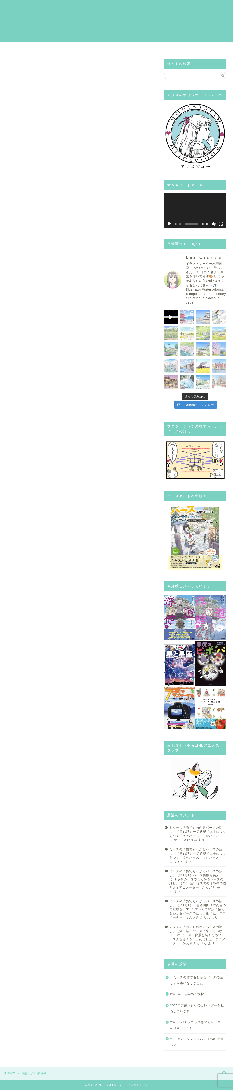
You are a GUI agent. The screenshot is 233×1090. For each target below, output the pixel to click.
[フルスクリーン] (220, 224)
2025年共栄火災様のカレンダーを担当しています (197, 1008)
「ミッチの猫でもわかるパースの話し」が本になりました (196, 980)
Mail (210, 48)
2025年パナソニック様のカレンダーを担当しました (197, 1025)
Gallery (100, 48)
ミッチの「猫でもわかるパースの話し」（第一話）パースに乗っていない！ (195, 931)
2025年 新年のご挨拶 (187, 994)
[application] (195, 210)
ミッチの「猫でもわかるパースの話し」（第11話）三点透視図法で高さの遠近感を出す (197, 905)
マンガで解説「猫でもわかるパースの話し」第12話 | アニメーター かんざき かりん (197, 913)
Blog (137, 48)
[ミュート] (213, 224)
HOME (23, 48)
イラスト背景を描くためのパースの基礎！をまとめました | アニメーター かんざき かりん (197, 939)
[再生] (169, 224)
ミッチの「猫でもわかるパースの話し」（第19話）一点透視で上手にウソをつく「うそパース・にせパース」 (197, 832)
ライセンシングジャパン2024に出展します (197, 1041)
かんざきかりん (185, 839)
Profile (61, 48)
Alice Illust (174, 48)
